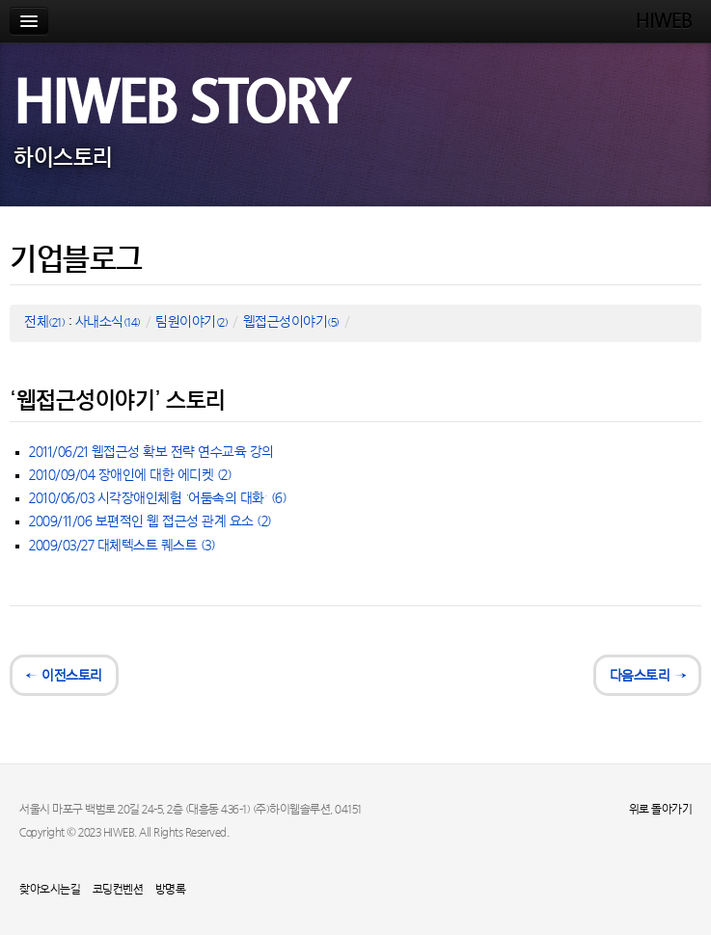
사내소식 (108, 322)
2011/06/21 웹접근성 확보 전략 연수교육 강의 (151, 452)
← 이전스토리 (64, 676)
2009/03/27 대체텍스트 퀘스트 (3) (122, 546)
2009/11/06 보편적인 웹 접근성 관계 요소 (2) (150, 522)
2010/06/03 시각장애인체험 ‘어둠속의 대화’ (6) (158, 499)
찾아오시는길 (49, 889)
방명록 (170, 889)
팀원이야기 (191, 322)
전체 (44, 322)
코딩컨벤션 (118, 889)
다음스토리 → (648, 676)
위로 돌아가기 (661, 809)
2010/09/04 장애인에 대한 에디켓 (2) (130, 475)
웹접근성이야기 (291, 322)
